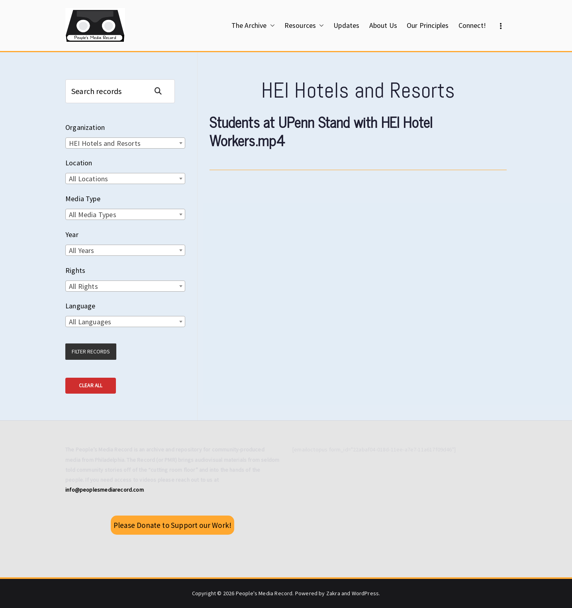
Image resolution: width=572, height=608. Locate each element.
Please (172, 525)
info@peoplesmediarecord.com (104, 489)
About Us (383, 25)
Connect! (472, 25)
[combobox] (125, 143)
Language (80, 305)
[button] (271, 25)
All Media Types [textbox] (92, 214)
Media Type (82, 198)
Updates (346, 25)
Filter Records (91, 351)
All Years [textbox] (81, 250)
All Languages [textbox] (90, 321)
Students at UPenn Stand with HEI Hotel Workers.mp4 (321, 131)
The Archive (253, 25)
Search (161, 91)
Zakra (333, 593)
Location (78, 162)
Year (71, 234)
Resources (304, 25)
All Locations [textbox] (88, 178)
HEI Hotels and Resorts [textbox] (105, 143)
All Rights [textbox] (83, 286)
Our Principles (428, 25)
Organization (85, 127)
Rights (75, 270)
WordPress (365, 593)
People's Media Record (264, 593)
